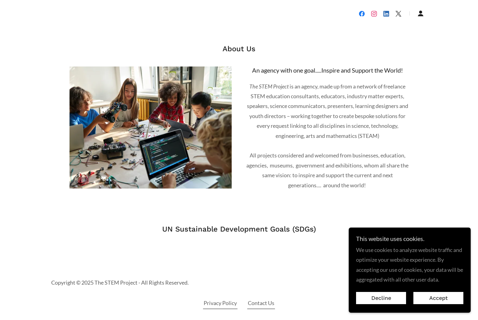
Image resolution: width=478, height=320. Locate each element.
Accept (438, 306)
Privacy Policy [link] (220, 303)
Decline (381, 306)
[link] (362, 14)
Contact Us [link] (261, 303)
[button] (421, 13)
